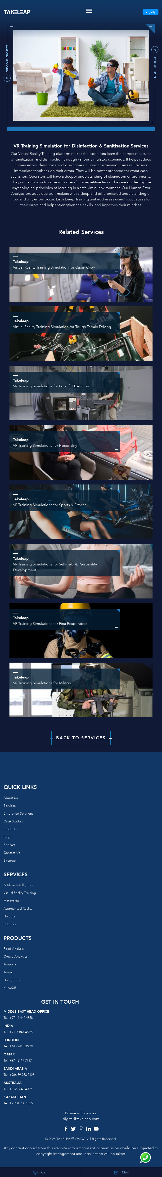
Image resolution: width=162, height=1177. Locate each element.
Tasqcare (10, 964)
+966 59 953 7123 (21, 1075)
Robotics (10, 924)
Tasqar (8, 972)
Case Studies (13, 821)
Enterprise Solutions (18, 813)
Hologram (11, 916)
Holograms (12, 980)
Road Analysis (14, 948)
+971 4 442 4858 (21, 1018)
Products (10, 829)
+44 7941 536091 (21, 1046)
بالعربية (150, 12)
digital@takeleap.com (81, 1118)
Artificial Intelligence (19, 885)
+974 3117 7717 (20, 1060)
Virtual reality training (20, 893)
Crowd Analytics (15, 956)
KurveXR (10, 988)
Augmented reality (18, 908)
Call (40, 1172)
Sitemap (10, 860)
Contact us (12, 852)
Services (10, 805)
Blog (7, 837)
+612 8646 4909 (20, 1089)
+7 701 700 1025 (21, 1103)
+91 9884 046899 (21, 1032)
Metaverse (11, 900)
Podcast (9, 845)
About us (11, 798)
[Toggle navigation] (89, 11)
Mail (121, 1172)
